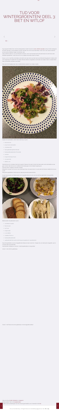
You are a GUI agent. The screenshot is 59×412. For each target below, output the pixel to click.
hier (40, 403)
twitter (11, 400)
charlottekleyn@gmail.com (36, 408)
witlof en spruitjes (41, 48)
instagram (21, 400)
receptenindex (17, 402)
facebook (15, 400)
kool (35, 48)
